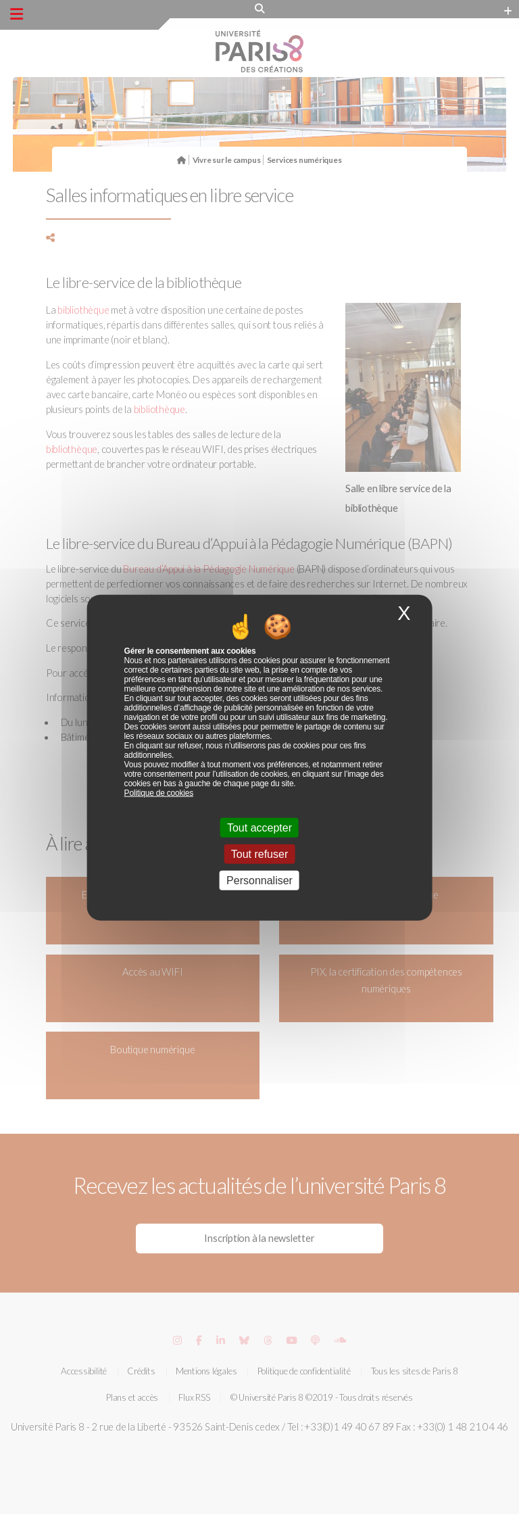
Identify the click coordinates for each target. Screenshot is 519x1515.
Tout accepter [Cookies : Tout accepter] (259, 827)
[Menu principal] (16, 14)
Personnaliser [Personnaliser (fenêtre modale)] (259, 880)
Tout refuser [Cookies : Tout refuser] (259, 854)
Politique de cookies (158, 792)
